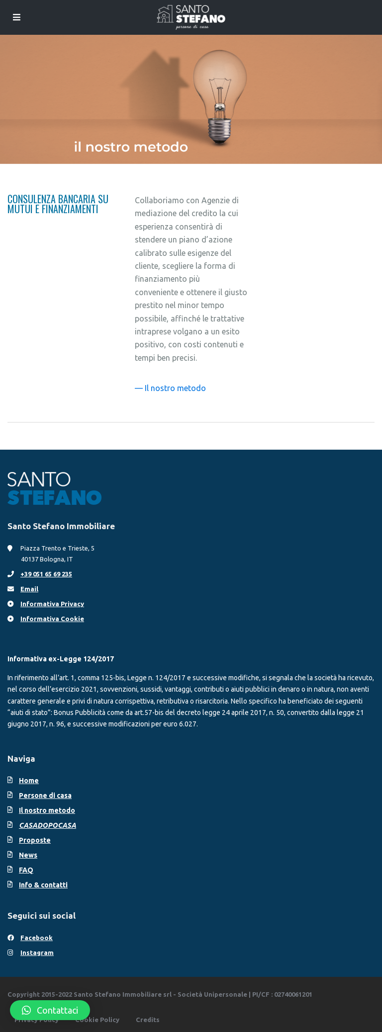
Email (29, 588)
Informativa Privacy (52, 603)
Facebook (36, 937)
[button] (50, 1010)
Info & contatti (43, 885)
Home (29, 781)
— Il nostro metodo (170, 388)
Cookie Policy (97, 1019)
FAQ (26, 870)
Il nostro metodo (47, 810)
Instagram (37, 952)
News (28, 855)
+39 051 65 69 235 (46, 573)
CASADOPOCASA (47, 825)
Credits (148, 1019)
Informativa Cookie (52, 618)
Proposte (35, 840)
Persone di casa (45, 795)
